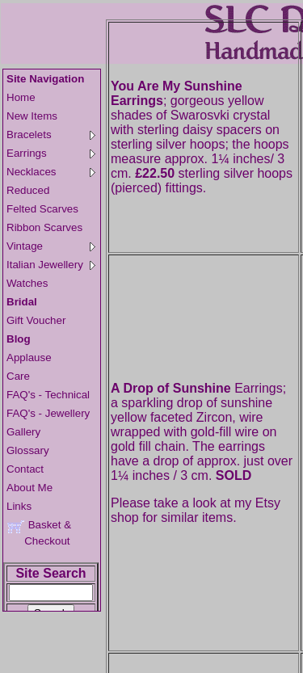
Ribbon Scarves (44, 227)
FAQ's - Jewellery (48, 413)
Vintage (50, 246)
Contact (25, 469)
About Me (29, 488)
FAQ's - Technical (48, 395)
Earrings (50, 153)
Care (18, 376)
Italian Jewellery (50, 265)
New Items (31, 116)
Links (19, 506)
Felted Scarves (42, 209)
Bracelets (50, 134)
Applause (29, 357)
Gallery (23, 432)
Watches (27, 283)
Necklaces (50, 172)
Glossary (27, 450)
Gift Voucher (35, 320)
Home (21, 97)
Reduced (27, 190)
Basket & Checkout (38, 533)
